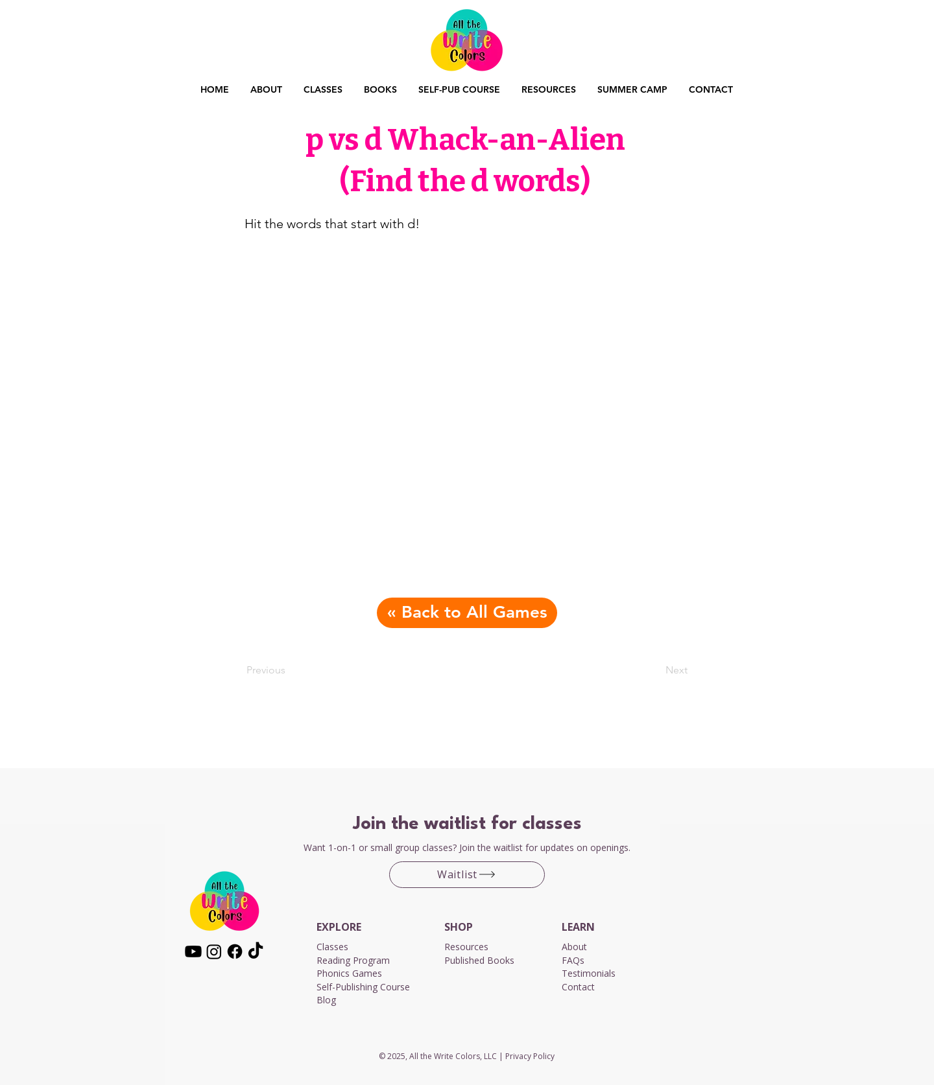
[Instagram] (214, 951)
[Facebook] (235, 951)
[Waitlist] (467, 874)
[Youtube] (193, 951)
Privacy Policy (530, 1056)
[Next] (655, 670)
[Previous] (289, 670)
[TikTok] (255, 951)
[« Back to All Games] (467, 613)
